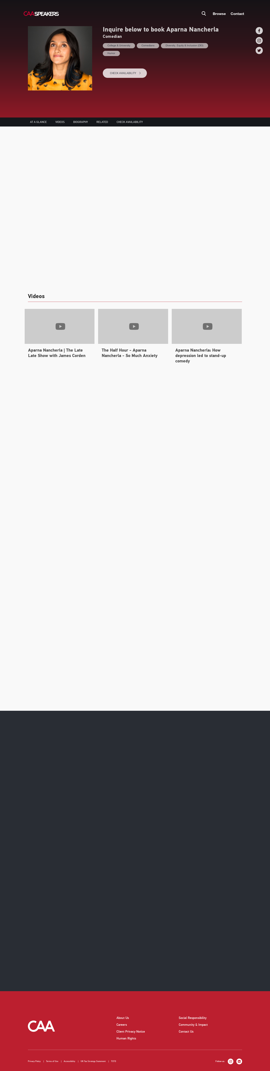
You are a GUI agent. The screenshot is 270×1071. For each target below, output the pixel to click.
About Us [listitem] (122, 1018)
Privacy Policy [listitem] (34, 1061)
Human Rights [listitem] (126, 1038)
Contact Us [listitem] (186, 1032)
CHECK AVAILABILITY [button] (125, 73)
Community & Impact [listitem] (193, 1025)
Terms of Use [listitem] (52, 1061)
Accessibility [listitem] (69, 1061)
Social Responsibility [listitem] (192, 1018)
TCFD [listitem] (113, 1061)
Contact (237, 13)
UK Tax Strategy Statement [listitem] (93, 1061)
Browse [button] (219, 13)
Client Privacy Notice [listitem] (130, 1032)
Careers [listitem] (121, 1025)
